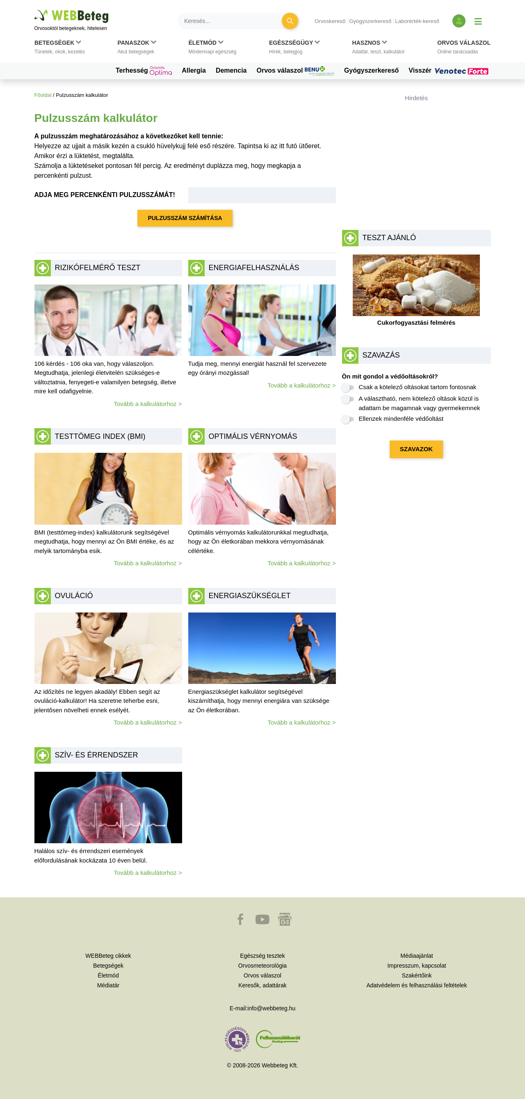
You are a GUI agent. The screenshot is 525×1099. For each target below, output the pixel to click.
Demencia (231, 70)
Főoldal (43, 95)
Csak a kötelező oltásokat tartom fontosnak (418, 386)
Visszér (450, 70)
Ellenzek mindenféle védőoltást (401, 418)
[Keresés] (235, 21)
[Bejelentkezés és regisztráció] (459, 21)
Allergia (194, 70)
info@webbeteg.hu (271, 1008)
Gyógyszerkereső (370, 21)
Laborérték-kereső (417, 21)
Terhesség (144, 71)
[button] (59, 49)
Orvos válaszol (295, 71)
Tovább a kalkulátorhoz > (148, 403)
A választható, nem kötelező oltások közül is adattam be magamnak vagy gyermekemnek (419, 403)
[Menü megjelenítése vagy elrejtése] (478, 21)
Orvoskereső (330, 21)
